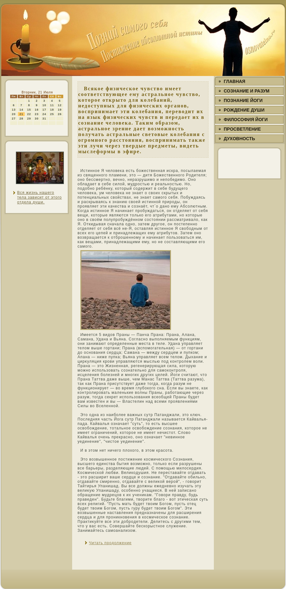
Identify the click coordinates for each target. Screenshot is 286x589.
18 (52, 109)
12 (60, 105)
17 (44, 109)
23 (37, 114)
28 (21, 118)
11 (52, 105)
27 (14, 118)
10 (44, 105)
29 (29, 118)
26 (60, 114)
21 (21, 114)
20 (14, 114)
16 (37, 109)
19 (60, 109)
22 (29, 114)
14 (21, 109)
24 (44, 114)
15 (29, 109)
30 (37, 118)
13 (14, 109)
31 (44, 118)
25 (52, 114)
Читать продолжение (110, 543)
